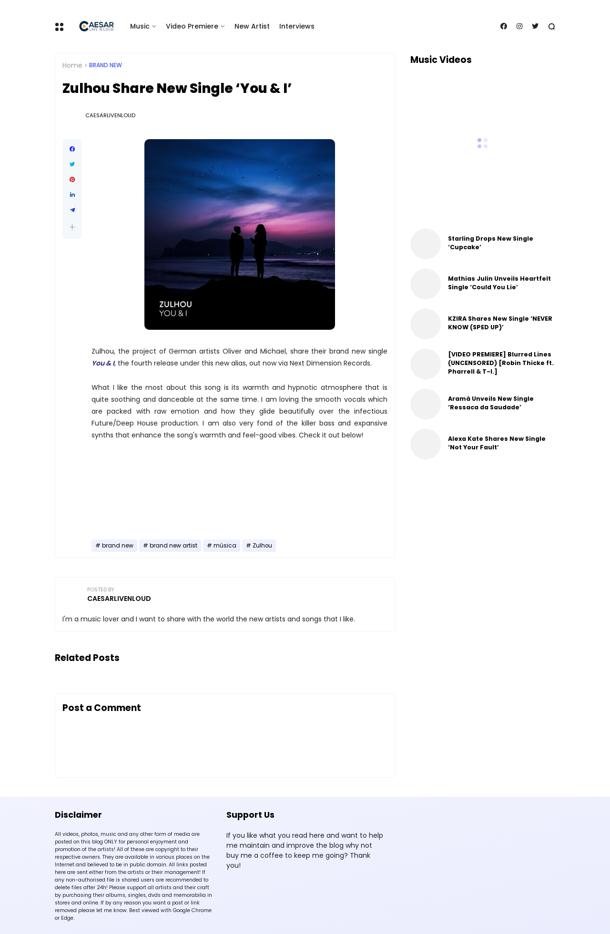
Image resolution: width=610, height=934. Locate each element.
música (225, 545)
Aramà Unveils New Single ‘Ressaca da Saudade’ (491, 403)
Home (72, 65)
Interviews (297, 26)
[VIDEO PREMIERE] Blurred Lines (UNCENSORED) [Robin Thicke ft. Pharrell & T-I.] (501, 363)
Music (140, 26)
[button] (72, 227)
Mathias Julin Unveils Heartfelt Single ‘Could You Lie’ (499, 282)
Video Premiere (192, 26)
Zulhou (262, 545)
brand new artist (173, 545)
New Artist (252, 26)
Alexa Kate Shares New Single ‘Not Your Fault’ (497, 443)
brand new (105, 65)
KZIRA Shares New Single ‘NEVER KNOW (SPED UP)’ (500, 323)
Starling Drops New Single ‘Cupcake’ (490, 242)
